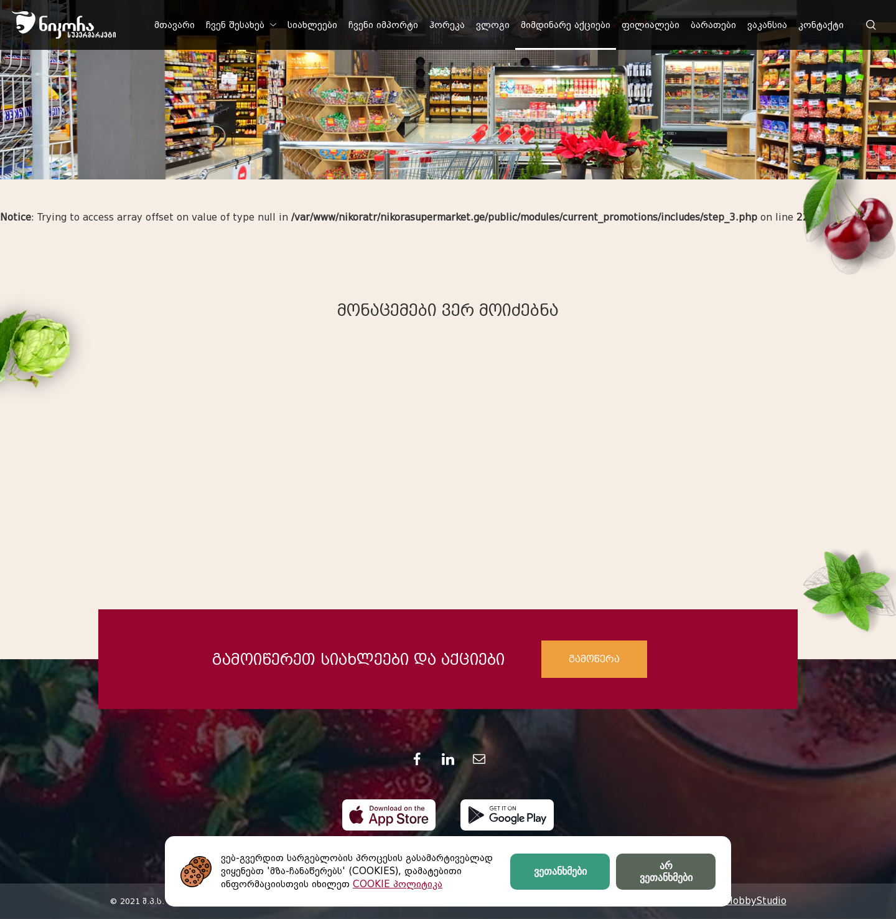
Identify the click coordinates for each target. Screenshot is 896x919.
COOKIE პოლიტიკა (397, 884)
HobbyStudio (756, 901)
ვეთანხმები (560, 871)
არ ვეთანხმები (666, 871)
